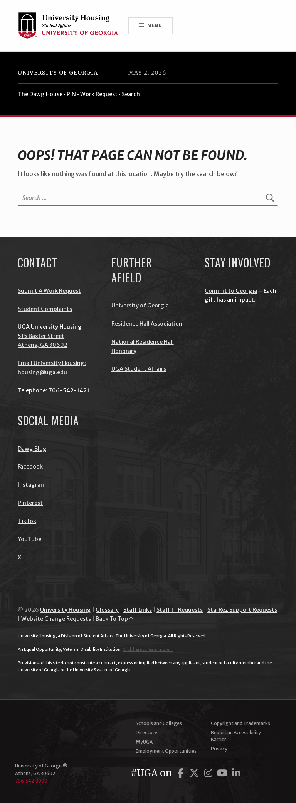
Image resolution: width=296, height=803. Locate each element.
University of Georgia (58, 72)
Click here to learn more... (148, 649)
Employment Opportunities (166, 751)
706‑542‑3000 (31, 781)
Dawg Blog (32, 448)
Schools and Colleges (159, 723)
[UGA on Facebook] (181, 773)
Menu (154, 25)
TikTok (27, 521)
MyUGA (144, 742)
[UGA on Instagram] (209, 773)
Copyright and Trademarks (240, 723)
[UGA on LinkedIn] (236, 773)
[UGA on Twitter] (195, 773)
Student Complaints (45, 309)
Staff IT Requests (179, 609)
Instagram (32, 484)
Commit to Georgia (231, 290)
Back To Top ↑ (114, 618)
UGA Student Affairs (138, 368)
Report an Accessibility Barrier (236, 736)
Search (131, 94)
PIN (71, 94)
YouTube (29, 539)
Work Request (99, 94)
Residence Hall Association (146, 323)
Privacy (219, 749)
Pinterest (30, 502)
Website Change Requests (56, 618)
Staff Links (137, 609)
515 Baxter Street (41, 336)
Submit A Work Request (49, 290)
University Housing (65, 609)
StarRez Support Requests (242, 609)
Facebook (30, 466)
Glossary (107, 609)
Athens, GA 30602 (42, 344)
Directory (146, 732)
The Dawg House (40, 94)
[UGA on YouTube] (223, 773)
